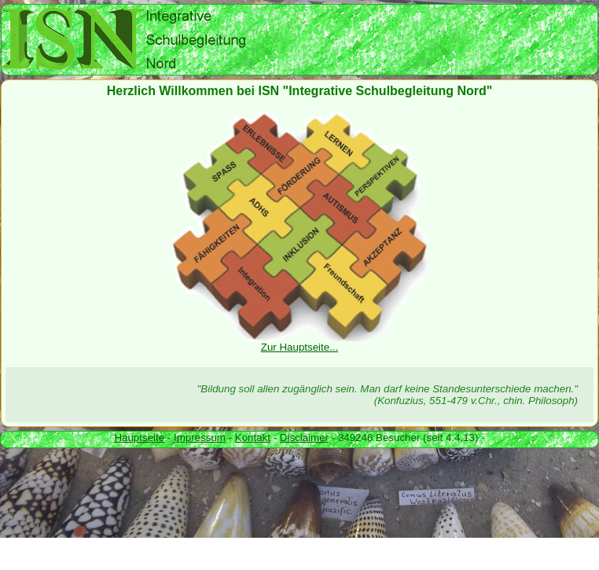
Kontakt (252, 437)
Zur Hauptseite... (300, 342)
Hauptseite (139, 437)
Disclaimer (304, 437)
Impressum (200, 437)
